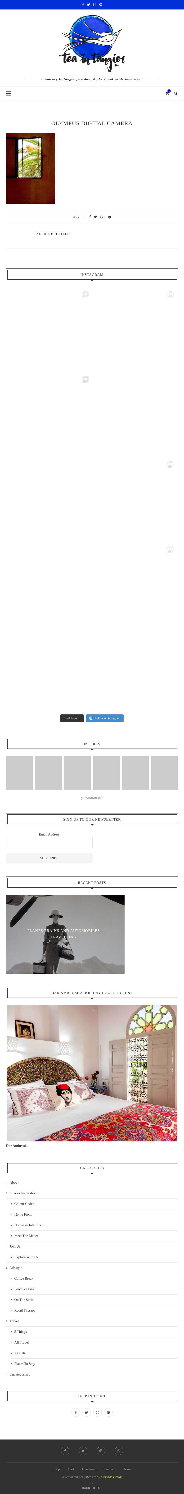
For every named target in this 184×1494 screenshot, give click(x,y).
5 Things (20, 1332)
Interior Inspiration (23, 1193)
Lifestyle (16, 1268)
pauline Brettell (52, 234)
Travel (14, 1321)
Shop (56, 1469)
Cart (71, 1469)
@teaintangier (92, 798)
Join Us (15, 1246)
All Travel (21, 1342)
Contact (109, 1469)
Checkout (89, 1469)
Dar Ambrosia (17, 1146)
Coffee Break (23, 1278)
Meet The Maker (26, 1236)
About (14, 1182)
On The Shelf (24, 1300)
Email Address (49, 834)
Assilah (19, 1353)
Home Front (23, 1214)
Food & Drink (24, 1289)
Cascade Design (111, 1477)
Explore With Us (26, 1257)
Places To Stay (24, 1364)
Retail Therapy (25, 1310)
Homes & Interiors (27, 1225)
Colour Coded (24, 1204)
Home (127, 1469)
